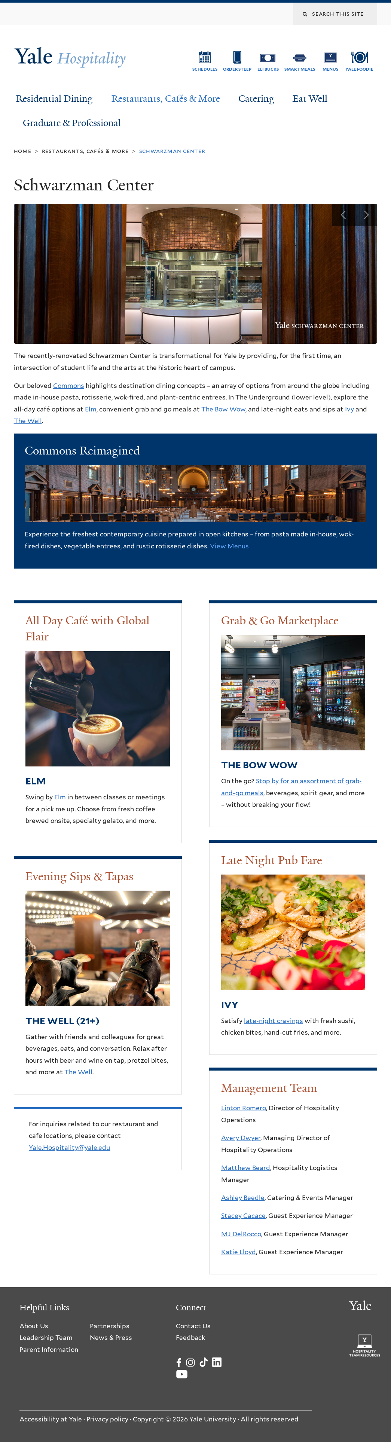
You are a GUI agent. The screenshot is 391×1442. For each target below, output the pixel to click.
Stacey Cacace (243, 1215)
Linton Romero (243, 1108)
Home (22, 150)
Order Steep (237, 69)
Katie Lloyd (238, 1252)
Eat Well (310, 98)
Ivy (349, 409)
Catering (256, 98)
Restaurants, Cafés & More (166, 98)
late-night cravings (273, 1021)
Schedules (204, 69)
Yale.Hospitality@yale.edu (69, 1147)
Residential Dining (54, 98)
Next (366, 215)
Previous (343, 215)
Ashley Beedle (243, 1197)
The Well (28, 421)
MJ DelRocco (241, 1234)
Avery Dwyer (240, 1138)
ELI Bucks (268, 69)
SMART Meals (299, 69)
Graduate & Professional (72, 123)
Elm (91, 409)
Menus (330, 69)
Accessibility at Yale (50, 1419)
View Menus (229, 546)
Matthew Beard (245, 1168)
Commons (68, 385)
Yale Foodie (359, 69)
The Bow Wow (223, 409)
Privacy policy (107, 1419)
